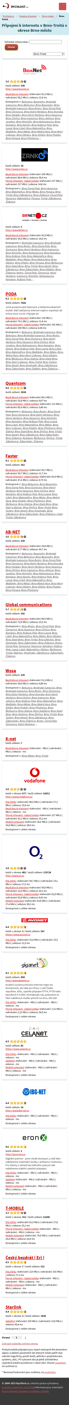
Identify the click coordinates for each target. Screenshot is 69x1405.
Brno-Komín (23, 125)
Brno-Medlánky (34, 352)
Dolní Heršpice (26, 724)
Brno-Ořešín (38, 135)
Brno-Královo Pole (41, 125)
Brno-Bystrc (34, 108)
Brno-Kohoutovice (43, 121)
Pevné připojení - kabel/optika (22, 180)
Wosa (11, 670)
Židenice (10, 201)
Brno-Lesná (41, 348)
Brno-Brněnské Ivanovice (31, 335)
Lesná (15, 649)
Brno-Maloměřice (35, 128)
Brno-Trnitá (30, 266)
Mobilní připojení (15, 821)
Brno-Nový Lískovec (30, 355)
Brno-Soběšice (41, 711)
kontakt (6, 1387)
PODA (11, 293)
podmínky (50, 1372)
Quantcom (16, 383)
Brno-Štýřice (40, 431)
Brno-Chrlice (13, 118)
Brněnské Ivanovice (32, 242)
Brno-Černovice (14, 111)
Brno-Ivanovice (29, 118)
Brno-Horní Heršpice (33, 115)
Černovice (43, 272)
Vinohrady (29, 652)
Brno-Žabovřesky (28, 269)
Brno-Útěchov (46, 639)
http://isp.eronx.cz (15, 1154)
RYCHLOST (19, 7)
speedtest (60, 1362)
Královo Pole (24, 279)
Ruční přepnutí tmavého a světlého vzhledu (25, 1391)
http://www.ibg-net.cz (17, 1110)
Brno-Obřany (23, 135)
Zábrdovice (54, 198)
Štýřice (50, 438)
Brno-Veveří (44, 266)
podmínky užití (20, 1387)
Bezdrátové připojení (17, 94)
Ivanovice (21, 276)
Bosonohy (39, 101)
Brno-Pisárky (53, 135)
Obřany (44, 649)
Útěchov (18, 652)
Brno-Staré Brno (14, 266)
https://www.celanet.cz (18, 1049)
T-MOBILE (15, 1208)
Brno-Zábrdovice (22, 195)
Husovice (11, 198)
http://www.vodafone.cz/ (19, 796)
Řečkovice (39, 438)
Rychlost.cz (8, 16)
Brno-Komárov (52, 252)
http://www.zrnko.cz (17, 169)
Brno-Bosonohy (44, 105)
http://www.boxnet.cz (17, 89)
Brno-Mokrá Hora (40, 131)
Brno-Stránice (19, 714)
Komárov (11, 279)
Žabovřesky (25, 441)
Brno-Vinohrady (28, 365)
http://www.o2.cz (15, 875)
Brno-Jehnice (46, 118)
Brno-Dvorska (55, 111)
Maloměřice (23, 198)
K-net (11, 738)
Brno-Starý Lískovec (17, 362)
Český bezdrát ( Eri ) (25, 1257)
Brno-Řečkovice (53, 262)
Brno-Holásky (13, 115)
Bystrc (19, 272)
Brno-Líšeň (19, 128)
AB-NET (13, 532)
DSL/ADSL (11, 802)
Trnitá (43, 198)
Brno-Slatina (31, 358)
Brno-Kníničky (24, 121)
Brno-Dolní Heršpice (35, 111)
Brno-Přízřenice (29, 138)
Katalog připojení (28, 16)
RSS (31, 1387)
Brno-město (48, 16)
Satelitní (10, 1060)
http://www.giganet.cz (17, 980)
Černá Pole (56, 195)
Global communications (29, 604)
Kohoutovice (46, 276)
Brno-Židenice (41, 195)
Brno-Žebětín (46, 269)
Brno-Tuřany (49, 362)
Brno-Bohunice (25, 105)
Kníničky (33, 276)
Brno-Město (23, 131)
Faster (12, 455)
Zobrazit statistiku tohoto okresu (20, 1343)
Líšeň (59, 514)
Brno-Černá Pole (52, 108)
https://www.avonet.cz (18, 934)
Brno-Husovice (53, 115)
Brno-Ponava (13, 138)
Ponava (35, 198)
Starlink (13, 1307)
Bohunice (27, 101)
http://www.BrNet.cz (17, 230)
